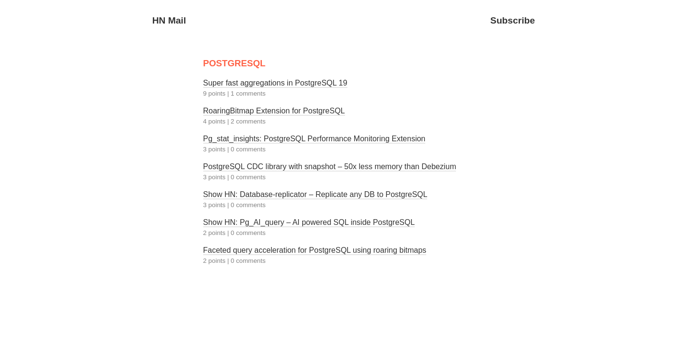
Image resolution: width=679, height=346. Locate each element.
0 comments (248, 149)
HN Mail (169, 20)
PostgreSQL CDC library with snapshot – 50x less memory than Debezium (330, 166)
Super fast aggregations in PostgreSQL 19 (275, 83)
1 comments (248, 93)
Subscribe (512, 20)
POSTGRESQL (234, 63)
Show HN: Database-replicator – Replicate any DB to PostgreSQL (315, 194)
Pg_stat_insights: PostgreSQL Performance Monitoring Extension (314, 139)
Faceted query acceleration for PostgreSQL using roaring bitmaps (315, 250)
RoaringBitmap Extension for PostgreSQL (274, 111)
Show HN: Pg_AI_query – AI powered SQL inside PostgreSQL (309, 222)
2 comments (248, 121)
